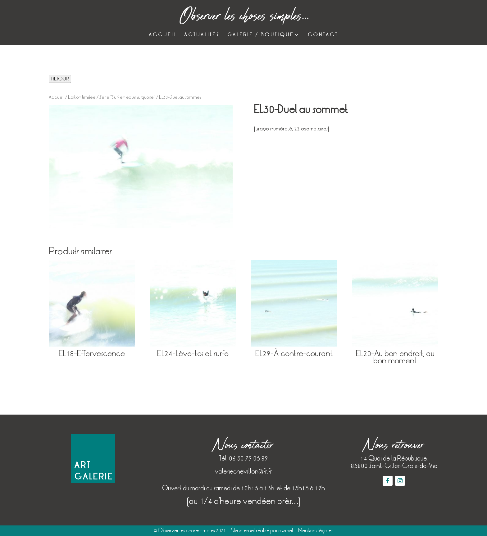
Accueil (162, 35)
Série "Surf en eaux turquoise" (127, 97)
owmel (286, 530)
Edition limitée (82, 97)
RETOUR (60, 79)
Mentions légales (315, 530)
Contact (323, 35)
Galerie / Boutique (260, 35)
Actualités (202, 35)
